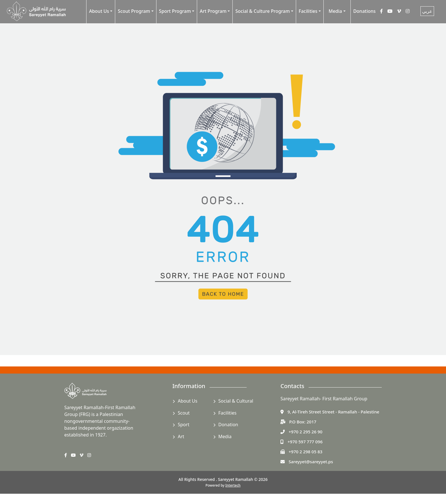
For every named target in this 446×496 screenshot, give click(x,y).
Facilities (227, 413)
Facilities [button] (308, 11)
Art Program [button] (213, 11)
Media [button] (335, 11)
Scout (184, 413)
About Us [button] (99, 11)
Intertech (232, 485)
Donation (228, 424)
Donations (364, 11)
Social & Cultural (235, 401)
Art (181, 436)
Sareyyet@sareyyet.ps (311, 461)
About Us (187, 401)
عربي (427, 11)
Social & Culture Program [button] (262, 11)
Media (225, 436)
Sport (183, 424)
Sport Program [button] (175, 11)
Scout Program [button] (134, 11)
